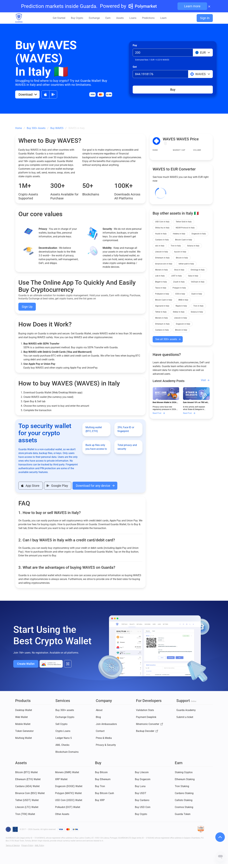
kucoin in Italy (180, 252)
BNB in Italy (183, 300)
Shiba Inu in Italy (162, 228)
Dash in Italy (196, 294)
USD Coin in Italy (162, 222)
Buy (172, 89)
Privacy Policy (27, 845)
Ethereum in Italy (162, 258)
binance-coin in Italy (163, 264)
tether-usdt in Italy (186, 264)
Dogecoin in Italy (199, 234)
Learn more (192, 6)
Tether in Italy (161, 312)
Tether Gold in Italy (184, 222)
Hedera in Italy (179, 234)
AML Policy (39, 845)
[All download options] (68, 664)
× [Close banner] (209, 6)
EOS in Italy (180, 294)
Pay (135, 45)
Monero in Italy (161, 270)
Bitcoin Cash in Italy (183, 240)
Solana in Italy (193, 246)
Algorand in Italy (162, 306)
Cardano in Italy (162, 240)
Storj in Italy (179, 270)
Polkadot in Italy (162, 294)
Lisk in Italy (160, 276)
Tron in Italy (176, 246)
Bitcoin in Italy (182, 258)
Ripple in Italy (181, 306)
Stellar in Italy (178, 312)
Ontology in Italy (198, 270)
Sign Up (27, 307)
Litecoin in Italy (161, 252)
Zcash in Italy (179, 282)
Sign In (204, 18)
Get (135, 66)
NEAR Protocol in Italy (185, 228)
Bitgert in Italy (161, 282)
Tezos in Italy (160, 288)
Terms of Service (13, 845)
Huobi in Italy (161, 234)
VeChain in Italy (197, 282)
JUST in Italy (176, 276)
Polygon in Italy (179, 288)
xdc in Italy (159, 246)
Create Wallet (26, 663)
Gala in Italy (193, 276)
